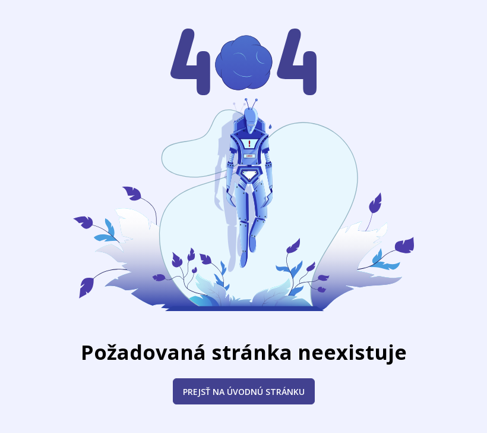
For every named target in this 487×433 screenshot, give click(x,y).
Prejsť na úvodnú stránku (244, 391)
